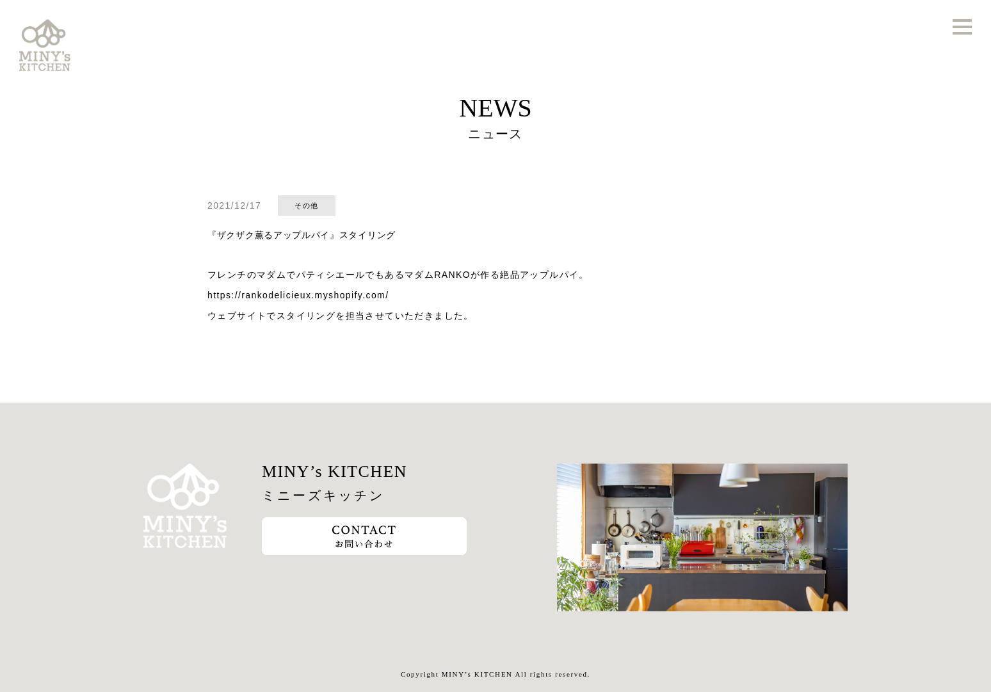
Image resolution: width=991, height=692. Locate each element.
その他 (306, 205)
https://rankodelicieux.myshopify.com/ (298, 295)
